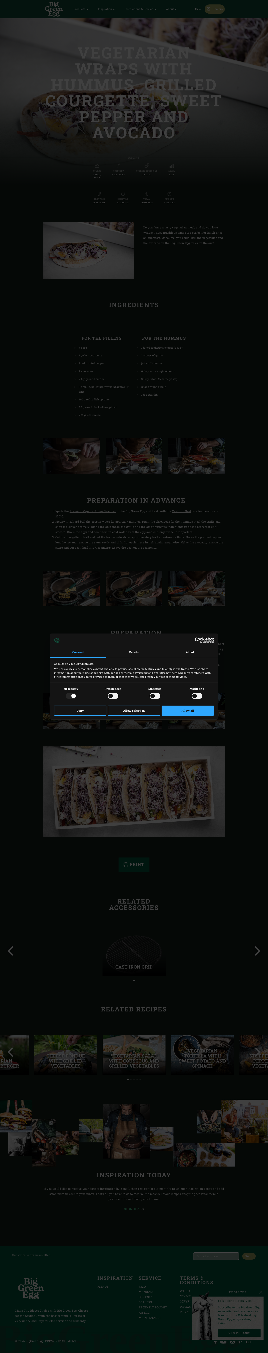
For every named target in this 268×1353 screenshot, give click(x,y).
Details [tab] (134, 652)
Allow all (188, 710)
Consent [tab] (78, 652)
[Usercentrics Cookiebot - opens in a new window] (197, 640)
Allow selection (134, 710)
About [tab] (190, 652)
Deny (80, 710)
